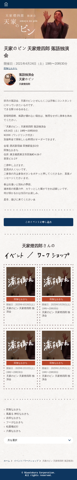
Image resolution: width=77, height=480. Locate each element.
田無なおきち (10, 68)
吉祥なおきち (13, 417)
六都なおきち (13, 430)
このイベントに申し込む (38, 222)
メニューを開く (6, 4)
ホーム (7, 461)
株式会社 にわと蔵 (67, 4)
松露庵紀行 (12, 426)
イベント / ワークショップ (26, 461)
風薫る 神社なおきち (17, 413)
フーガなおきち (14, 422)
